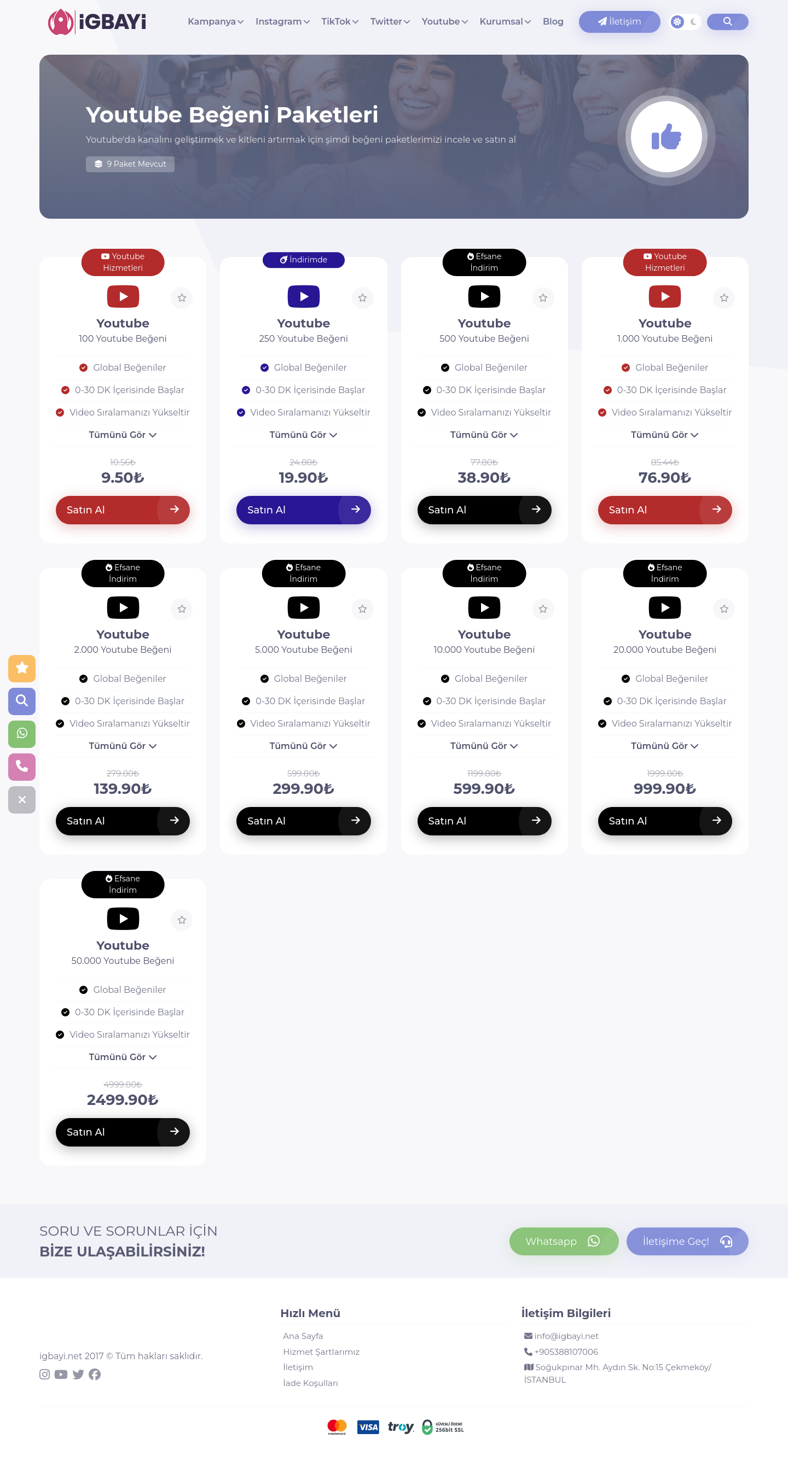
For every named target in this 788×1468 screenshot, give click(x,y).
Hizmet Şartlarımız (321, 1352)
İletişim (619, 21)
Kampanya (212, 21)
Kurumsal (501, 21)
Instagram (279, 21)
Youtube (441, 21)
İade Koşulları (310, 1383)
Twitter (386, 21)
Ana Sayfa (303, 1336)
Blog (553, 21)
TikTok (336, 21)
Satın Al (123, 509)
